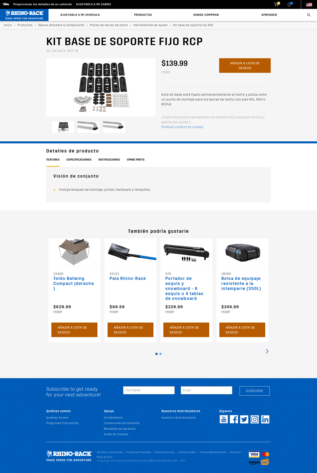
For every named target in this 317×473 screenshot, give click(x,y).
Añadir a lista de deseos (245, 65)
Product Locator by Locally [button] (182, 127)
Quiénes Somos (57, 417)
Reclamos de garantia (119, 429)
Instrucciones (109, 159)
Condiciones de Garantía (122, 423)
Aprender (269, 15)
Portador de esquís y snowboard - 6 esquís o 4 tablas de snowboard (184, 288)
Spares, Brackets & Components (61, 25)
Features (53, 159)
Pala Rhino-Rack (128, 278)
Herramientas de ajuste (151, 25)
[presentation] (267, 351)
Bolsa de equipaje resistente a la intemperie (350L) (241, 283)
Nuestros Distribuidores (179, 417)
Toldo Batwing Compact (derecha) (73, 283)
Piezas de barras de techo (109, 25)
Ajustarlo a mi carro (93, 4)
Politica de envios (164, 452)
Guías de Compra (116, 434)
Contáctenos (113, 417)
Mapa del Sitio (105, 457)
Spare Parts (136, 159)
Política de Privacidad (139, 452)
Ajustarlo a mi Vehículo (80, 15)
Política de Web (187, 452)
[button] (156, 354)
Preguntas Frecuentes (62, 423)
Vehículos (235, 452)
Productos (143, 15)
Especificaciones (79, 159)
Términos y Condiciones (110, 452)
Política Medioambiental (213, 452)
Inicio (8, 25)
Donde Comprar (206, 15)
